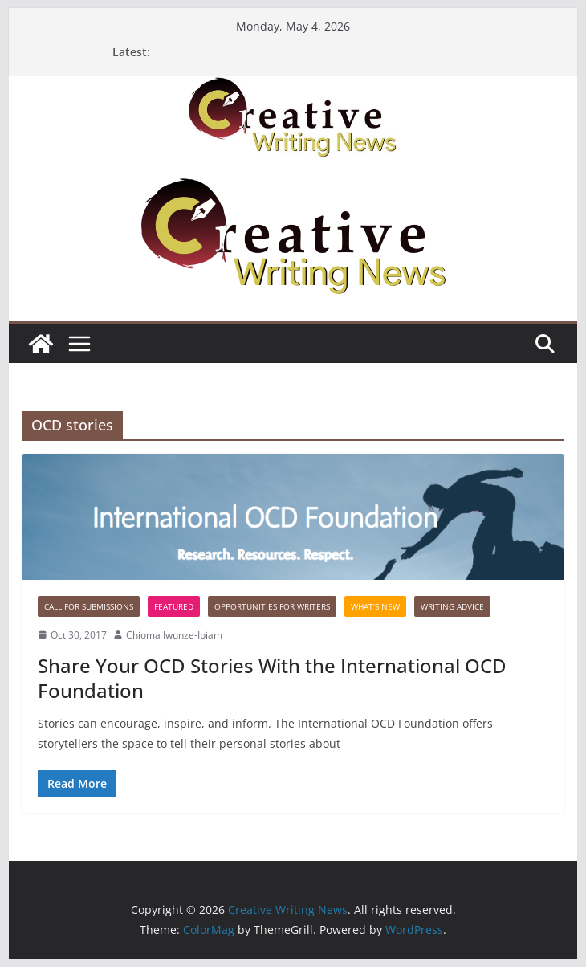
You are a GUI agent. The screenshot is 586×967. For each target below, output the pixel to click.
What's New (375, 606)
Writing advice (452, 606)
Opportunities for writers (272, 606)
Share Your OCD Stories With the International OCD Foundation (272, 678)
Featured (173, 606)
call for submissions (88, 606)
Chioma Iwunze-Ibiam (174, 635)
